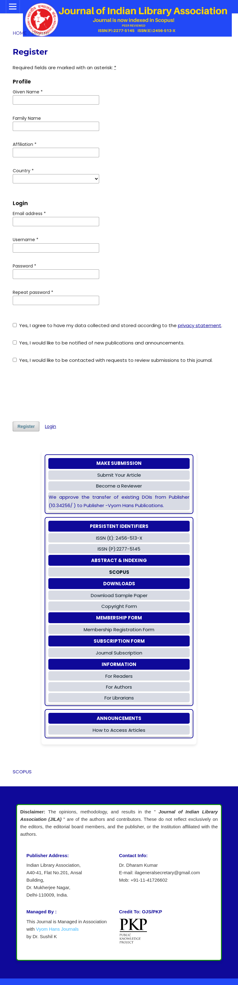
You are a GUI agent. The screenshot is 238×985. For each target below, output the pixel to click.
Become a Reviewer (119, 486)
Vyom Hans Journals (57, 929)
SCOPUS (22, 771)
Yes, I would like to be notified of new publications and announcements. (98, 343)
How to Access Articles (119, 730)
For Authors (119, 687)
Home (20, 33)
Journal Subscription (119, 653)
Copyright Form (119, 606)
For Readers (119, 676)
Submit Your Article (119, 475)
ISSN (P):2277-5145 (119, 549)
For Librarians (119, 698)
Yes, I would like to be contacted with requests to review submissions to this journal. (113, 360)
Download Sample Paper (119, 595)
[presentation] (60, 393)
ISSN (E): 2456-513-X (119, 538)
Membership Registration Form (119, 629)
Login (50, 426)
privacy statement (199, 325)
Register (26, 426)
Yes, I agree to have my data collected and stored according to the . (117, 325)
